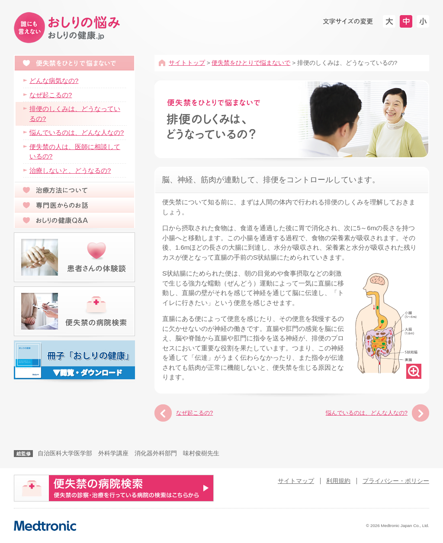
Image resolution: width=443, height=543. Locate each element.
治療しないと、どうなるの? (70, 170)
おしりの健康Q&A (74, 220)
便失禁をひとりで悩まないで (251, 63)
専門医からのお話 (74, 205)
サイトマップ (296, 481)
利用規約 (338, 481)
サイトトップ (187, 63)
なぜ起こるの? (194, 413)
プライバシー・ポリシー (396, 481)
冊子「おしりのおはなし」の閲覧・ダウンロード (74, 359)
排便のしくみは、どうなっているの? (74, 113)
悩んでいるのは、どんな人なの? (367, 413)
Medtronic (45, 525)
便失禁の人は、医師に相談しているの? (74, 151)
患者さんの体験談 (74, 257)
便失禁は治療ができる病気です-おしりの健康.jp (68, 28)
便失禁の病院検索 (74, 311)
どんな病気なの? (53, 80)
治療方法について (74, 189)
